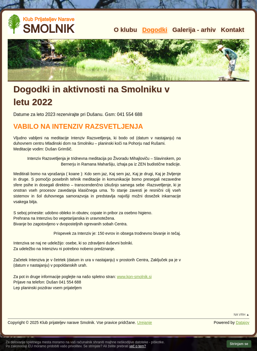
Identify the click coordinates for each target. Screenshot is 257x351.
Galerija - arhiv (194, 29)
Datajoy (242, 322)
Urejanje (144, 322)
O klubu (125, 29)
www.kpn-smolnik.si (134, 276)
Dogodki (154, 29)
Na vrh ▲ (241, 314)
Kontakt (232, 29)
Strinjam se (239, 344)
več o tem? (137, 346)
